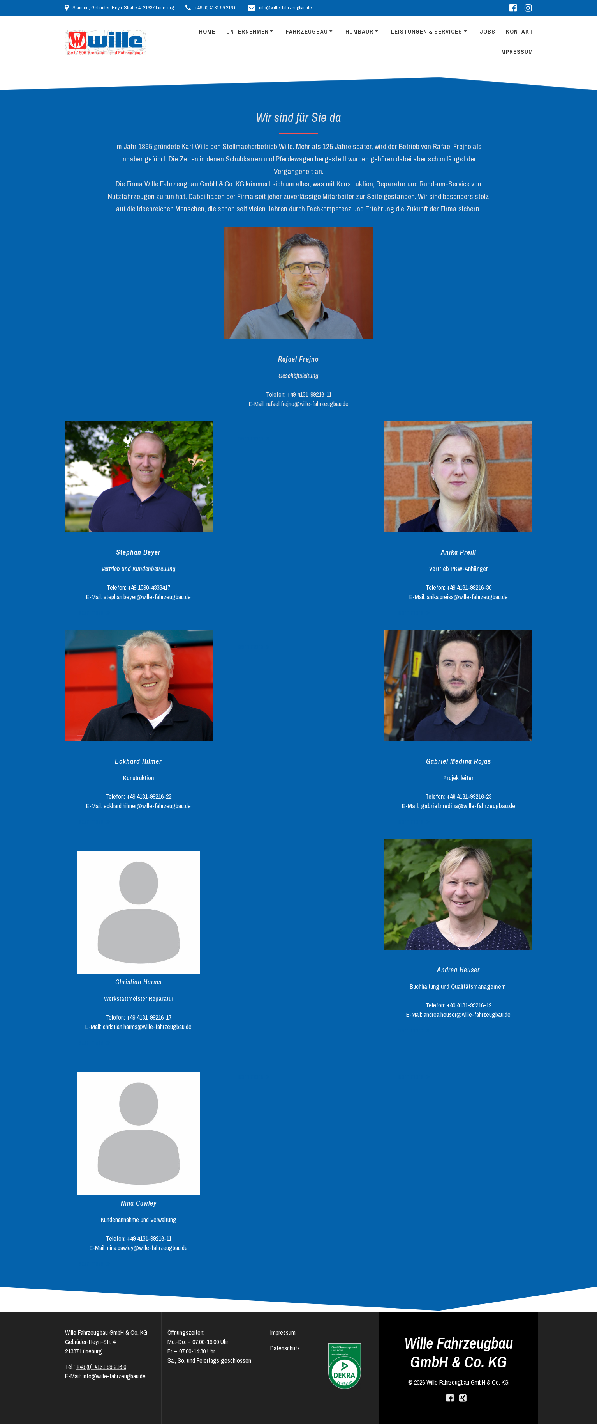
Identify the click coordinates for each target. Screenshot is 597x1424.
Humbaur (359, 31)
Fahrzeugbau (307, 31)
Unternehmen (247, 31)
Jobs (487, 31)
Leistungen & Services (426, 31)
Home (207, 31)
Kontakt (519, 31)
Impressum (516, 52)
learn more (90, 612)
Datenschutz (285, 1348)
